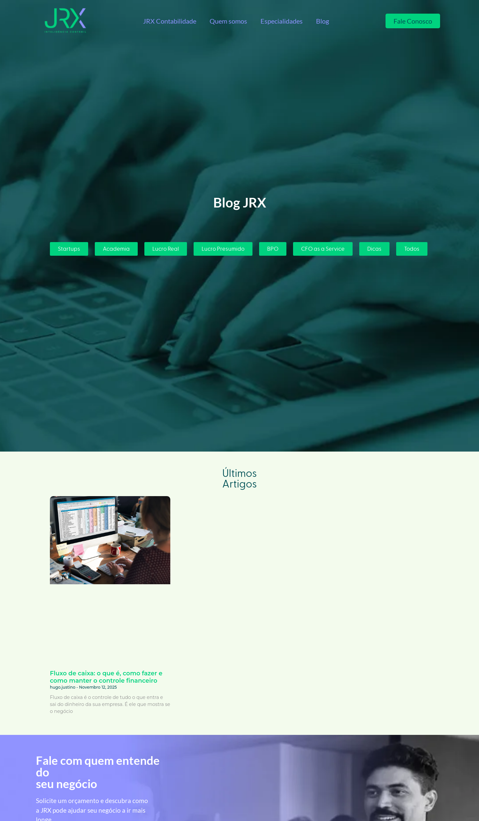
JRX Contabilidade (169, 21)
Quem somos (228, 21)
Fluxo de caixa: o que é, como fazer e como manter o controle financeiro (106, 677)
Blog (322, 21)
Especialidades (281, 21)
